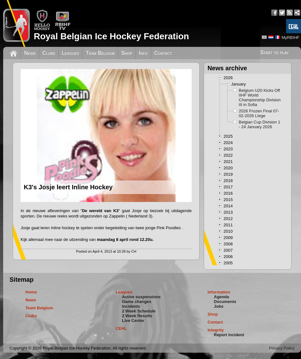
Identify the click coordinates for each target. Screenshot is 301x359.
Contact (163, 53)
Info (143, 53)
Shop (126, 53)
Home (31, 292)
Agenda (221, 296)
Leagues (70, 53)
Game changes (136, 301)
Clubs (48, 53)
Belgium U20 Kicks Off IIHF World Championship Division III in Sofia (260, 97)
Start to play (274, 52)
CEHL (121, 328)
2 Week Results (137, 315)
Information (219, 292)
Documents (225, 301)
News (30, 53)
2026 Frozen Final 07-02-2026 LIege (259, 113)
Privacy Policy (282, 348)
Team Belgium (100, 53)
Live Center (133, 320)
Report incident (229, 334)
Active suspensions (141, 296)
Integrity (216, 330)
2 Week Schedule (139, 311)
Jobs (218, 306)
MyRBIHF (290, 37)
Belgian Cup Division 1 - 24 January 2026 (259, 124)
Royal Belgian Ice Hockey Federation (111, 36)
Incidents (131, 306)
